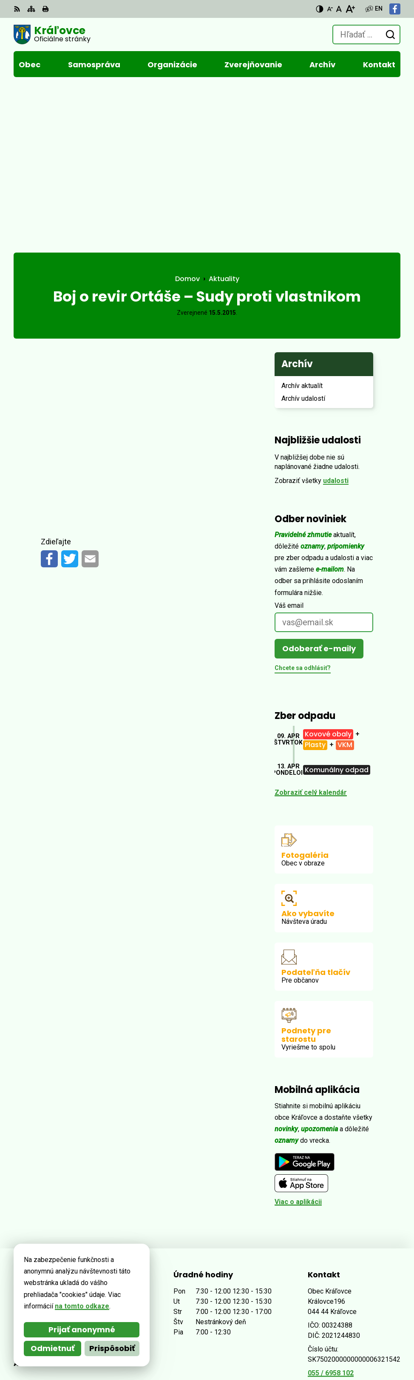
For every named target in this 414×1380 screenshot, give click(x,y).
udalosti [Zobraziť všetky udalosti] (336, 319)
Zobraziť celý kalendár (311, 631)
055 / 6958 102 (331, 1211)
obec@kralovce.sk (338, 1221)
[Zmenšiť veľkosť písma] (330, 9)
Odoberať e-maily (319, 486)
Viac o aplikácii (298, 1040)
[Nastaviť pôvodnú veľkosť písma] (339, 9)
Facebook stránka (337, 1232)
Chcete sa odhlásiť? (303, 506)
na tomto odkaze (82, 1306)
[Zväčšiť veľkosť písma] (350, 9)
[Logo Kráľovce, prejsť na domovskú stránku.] (52, 34)
